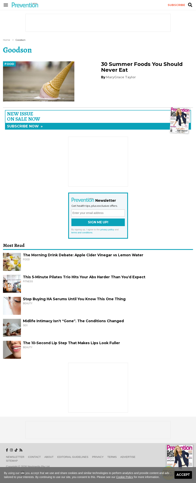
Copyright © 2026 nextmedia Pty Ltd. (28, 466)
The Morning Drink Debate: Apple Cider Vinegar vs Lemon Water (83, 255)
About (49, 456)
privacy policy (107, 229)
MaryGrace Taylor (121, 77)
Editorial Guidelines (72, 456)
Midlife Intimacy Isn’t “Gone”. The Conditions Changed (73, 321)
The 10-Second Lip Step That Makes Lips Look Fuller (71, 343)
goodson (20, 39)
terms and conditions (82, 232)
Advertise (127, 456)
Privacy (98, 456)
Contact (34, 456)
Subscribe (176, 5)
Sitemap (12, 460)
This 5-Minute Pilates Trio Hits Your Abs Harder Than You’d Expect (84, 277)
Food (9, 64)
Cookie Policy (124, 477)
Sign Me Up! (98, 222)
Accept (183, 475)
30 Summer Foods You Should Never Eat (142, 67)
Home (6, 39)
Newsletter (15, 456)
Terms (112, 456)
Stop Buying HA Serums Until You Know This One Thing (74, 299)
